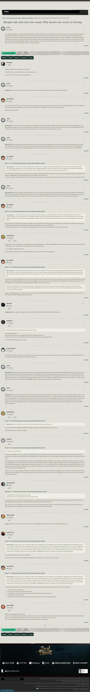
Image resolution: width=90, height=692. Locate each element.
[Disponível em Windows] (34, 663)
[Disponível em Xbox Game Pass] (61, 663)
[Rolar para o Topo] (2, 690)
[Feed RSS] (2, 18)
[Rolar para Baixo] (10, 690)
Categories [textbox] (6, 12)
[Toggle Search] (6, 14)
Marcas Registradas (83, 688)
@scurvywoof (8, 125)
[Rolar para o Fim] (12, 690)
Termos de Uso (55, 688)
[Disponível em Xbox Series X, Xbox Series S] (8, 663)
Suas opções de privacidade (45, 688)
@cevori (7, 163)
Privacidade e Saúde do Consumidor (81, 689)
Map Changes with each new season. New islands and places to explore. (28, 163)
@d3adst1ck (8, 312)
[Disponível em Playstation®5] (21, 663)
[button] (41, 11)
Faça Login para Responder (9, 53)
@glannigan (8, 90)
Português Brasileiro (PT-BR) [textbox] (12, 679)
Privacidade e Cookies (64, 688)
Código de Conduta (74, 688)
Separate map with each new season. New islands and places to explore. (28, 447)
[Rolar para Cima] (4, 690)
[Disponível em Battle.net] (80, 663)
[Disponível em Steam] (46, 663)
